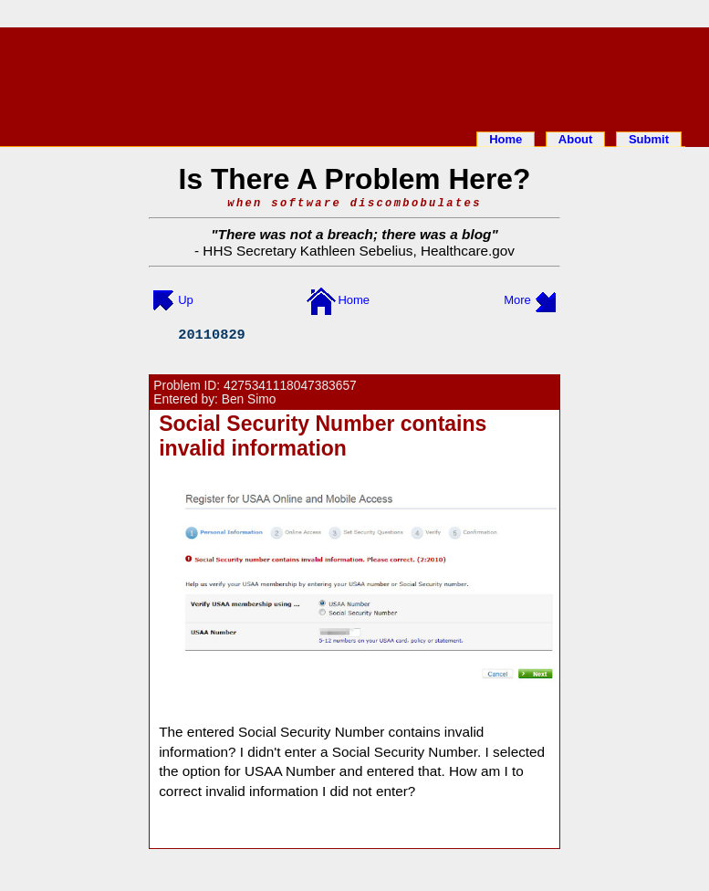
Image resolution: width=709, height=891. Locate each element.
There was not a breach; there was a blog (355, 234)
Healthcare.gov (468, 250)
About (575, 139)
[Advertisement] (355, 76)
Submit (649, 139)
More (517, 300)
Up (185, 300)
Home (505, 139)
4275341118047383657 (290, 386)
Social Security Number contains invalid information (322, 436)
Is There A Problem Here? (355, 178)
